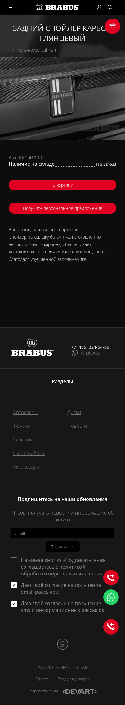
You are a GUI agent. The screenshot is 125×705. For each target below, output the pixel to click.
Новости (77, 426)
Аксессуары (26, 466)
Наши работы (29, 453)
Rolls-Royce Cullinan (36, 50)
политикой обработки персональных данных (62, 570)
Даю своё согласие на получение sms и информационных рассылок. (63, 607)
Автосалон (25, 412)
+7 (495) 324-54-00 (90, 347)
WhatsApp (90, 353)
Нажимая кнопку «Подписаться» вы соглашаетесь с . (64, 567)
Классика (23, 439)
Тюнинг (22, 426)
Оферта (41, 679)
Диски (74, 412)
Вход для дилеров (74, 679)
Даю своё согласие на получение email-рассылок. (61, 588)
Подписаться (62, 546)
